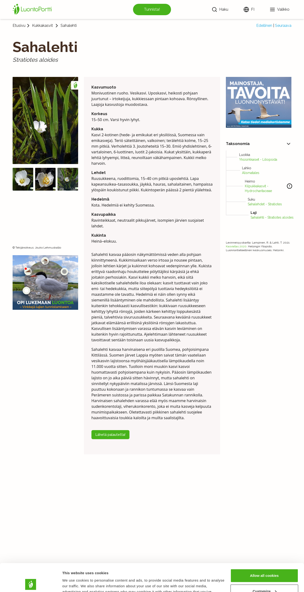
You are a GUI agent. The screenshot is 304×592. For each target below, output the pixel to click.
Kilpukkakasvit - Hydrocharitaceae (258, 188)
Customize (264, 563)
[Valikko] (279, 9)
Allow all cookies (264, 548)
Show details (73, 583)
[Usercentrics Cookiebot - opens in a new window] (31, 582)
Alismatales (250, 173)
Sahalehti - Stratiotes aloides (272, 217)
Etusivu (19, 25)
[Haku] (220, 9)
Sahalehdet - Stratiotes (265, 204)
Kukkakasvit (42, 26)
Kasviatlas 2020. (236, 246)
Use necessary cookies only (264, 579)
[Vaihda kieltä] (249, 9)
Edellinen (264, 25)
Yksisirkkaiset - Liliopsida (258, 159)
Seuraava (283, 25)
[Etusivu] (33, 9)
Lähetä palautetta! (110, 435)
